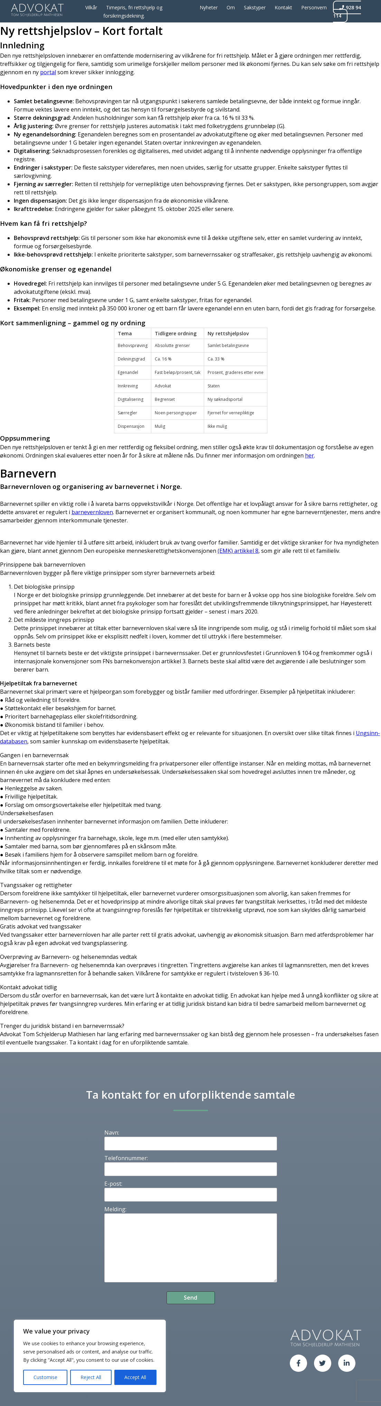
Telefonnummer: (126, 1158)
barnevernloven (92, 512)
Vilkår (91, 7)
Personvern (314, 7)
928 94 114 (347, 11)
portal (48, 72)
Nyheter (209, 7)
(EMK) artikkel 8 (238, 551)
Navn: (111, 1132)
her (309, 455)
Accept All (135, 1377)
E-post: (113, 1183)
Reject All (90, 1377)
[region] (90, 1356)
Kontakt (283, 7)
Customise (45, 1377)
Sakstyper (255, 7)
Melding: (115, 1209)
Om (231, 7)
